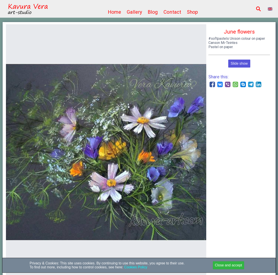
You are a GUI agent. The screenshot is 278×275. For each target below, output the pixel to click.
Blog (153, 12)
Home (114, 12)
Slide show (239, 63)
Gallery (134, 12)
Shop (192, 12)
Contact (172, 12)
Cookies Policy (135, 267)
